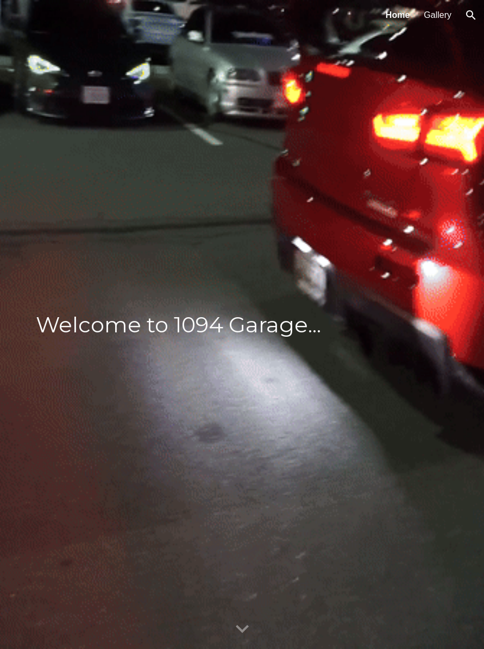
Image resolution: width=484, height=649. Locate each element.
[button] (471, 15)
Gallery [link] (437, 15)
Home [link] (398, 15)
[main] (242, 324)
